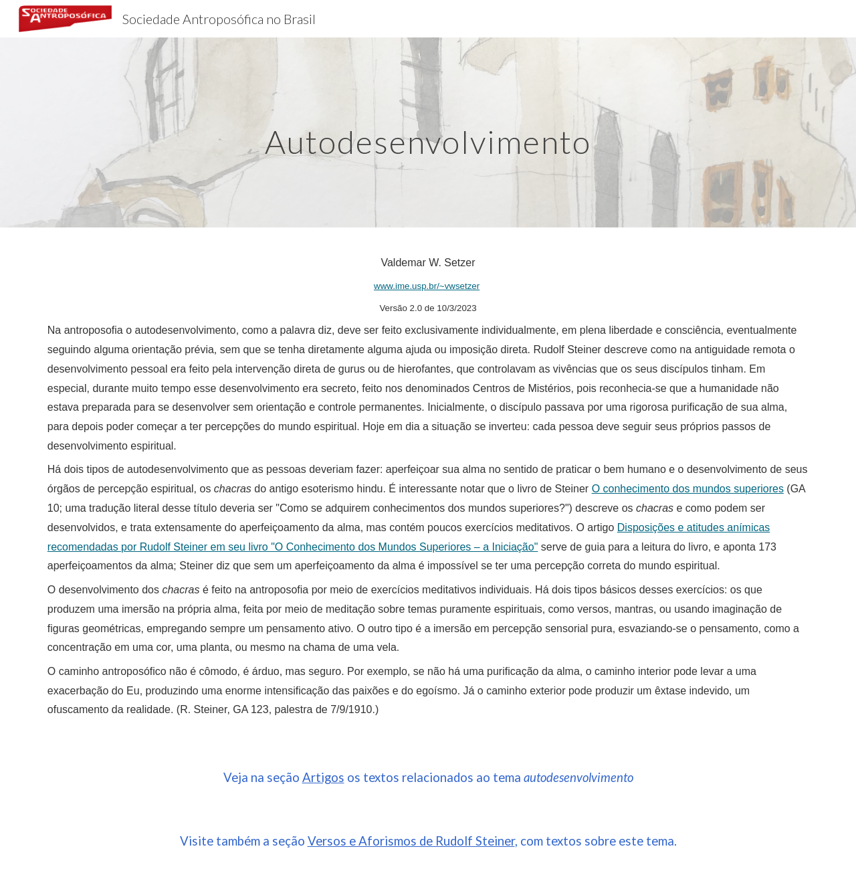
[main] (428, 132)
